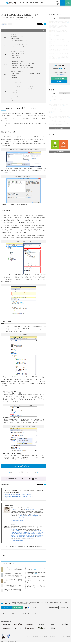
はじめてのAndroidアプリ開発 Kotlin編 (25, 536)
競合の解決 (14, 77)
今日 (54, 18)
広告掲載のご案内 (64, 607)
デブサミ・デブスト (34, 3)
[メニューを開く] (3, 3)
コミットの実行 (15, 55)
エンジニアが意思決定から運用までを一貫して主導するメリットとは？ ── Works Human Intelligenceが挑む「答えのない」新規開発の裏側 (59, 123)
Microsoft (10, 24)
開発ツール (4, 24)
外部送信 (68, 636)
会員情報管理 (35, 636)
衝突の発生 (14, 75)
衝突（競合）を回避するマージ (17, 71)
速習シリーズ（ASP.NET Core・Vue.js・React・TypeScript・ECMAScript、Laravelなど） (27, 534)
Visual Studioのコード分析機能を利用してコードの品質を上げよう (18, 496)
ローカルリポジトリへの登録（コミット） (20, 51)
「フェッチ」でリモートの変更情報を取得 (21, 65)
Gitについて (13, 34)
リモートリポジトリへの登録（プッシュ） (20, 61)
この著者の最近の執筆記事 (17, 520)
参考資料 (13, 100)
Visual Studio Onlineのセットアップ (19, 40)
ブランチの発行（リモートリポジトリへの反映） (22, 86)
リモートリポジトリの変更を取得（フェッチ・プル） (22, 63)
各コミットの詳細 (16, 57)
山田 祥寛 (17, 19)
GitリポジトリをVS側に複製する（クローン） (21, 44)
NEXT (36, 472)
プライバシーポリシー (61, 636)
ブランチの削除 (15, 96)
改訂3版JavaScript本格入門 (25, 535)
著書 (21, 515)
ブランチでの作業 (16, 90)
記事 (27, 3)
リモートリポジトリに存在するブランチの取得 (22, 88)
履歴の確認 (14, 92)
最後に (12, 98)
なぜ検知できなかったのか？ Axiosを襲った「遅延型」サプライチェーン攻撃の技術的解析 (13, 581)
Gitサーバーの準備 (15, 38)
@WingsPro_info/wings (19, 516)
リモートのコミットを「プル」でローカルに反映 (22, 67)
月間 (64, 18)
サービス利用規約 (52, 636)
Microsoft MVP (14, 529)
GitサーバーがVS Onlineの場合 (18, 46)
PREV (10, 472)
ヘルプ (23, 636)
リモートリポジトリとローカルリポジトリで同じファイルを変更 (26, 73)
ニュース (22, 2)
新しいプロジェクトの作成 (18, 53)
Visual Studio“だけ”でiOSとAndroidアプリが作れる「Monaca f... (18, 494)
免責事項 (40, 636)
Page (5, 37)
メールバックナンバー (59, 74)
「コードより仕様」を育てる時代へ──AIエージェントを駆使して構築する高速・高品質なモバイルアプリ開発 (36, 587)
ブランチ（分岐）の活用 (16, 82)
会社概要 (45, 636)
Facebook (35, 516)
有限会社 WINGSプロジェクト (32, 509)
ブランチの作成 (15, 84)
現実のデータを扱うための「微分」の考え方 (59, 53)
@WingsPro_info (35, 515)
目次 (33, 30)
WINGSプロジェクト (16, 509)
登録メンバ (13, 514)
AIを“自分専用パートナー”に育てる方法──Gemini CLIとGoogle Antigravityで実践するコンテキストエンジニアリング (13, 575)
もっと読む (6, 498)
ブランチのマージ (15, 94)
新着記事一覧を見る (59, 128)
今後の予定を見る (59, 152)
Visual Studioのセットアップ (17, 36)
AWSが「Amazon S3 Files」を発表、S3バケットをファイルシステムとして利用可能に (13, 569)
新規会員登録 (59, 78)
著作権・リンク (28, 636)
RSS (29, 515)
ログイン (59, 81)
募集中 (31, 514)
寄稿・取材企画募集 (53, 607)
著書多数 (39, 536)
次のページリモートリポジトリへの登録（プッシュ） (23, 466)
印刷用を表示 (5, 484)
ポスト (39, 24)
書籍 (42, 3)
